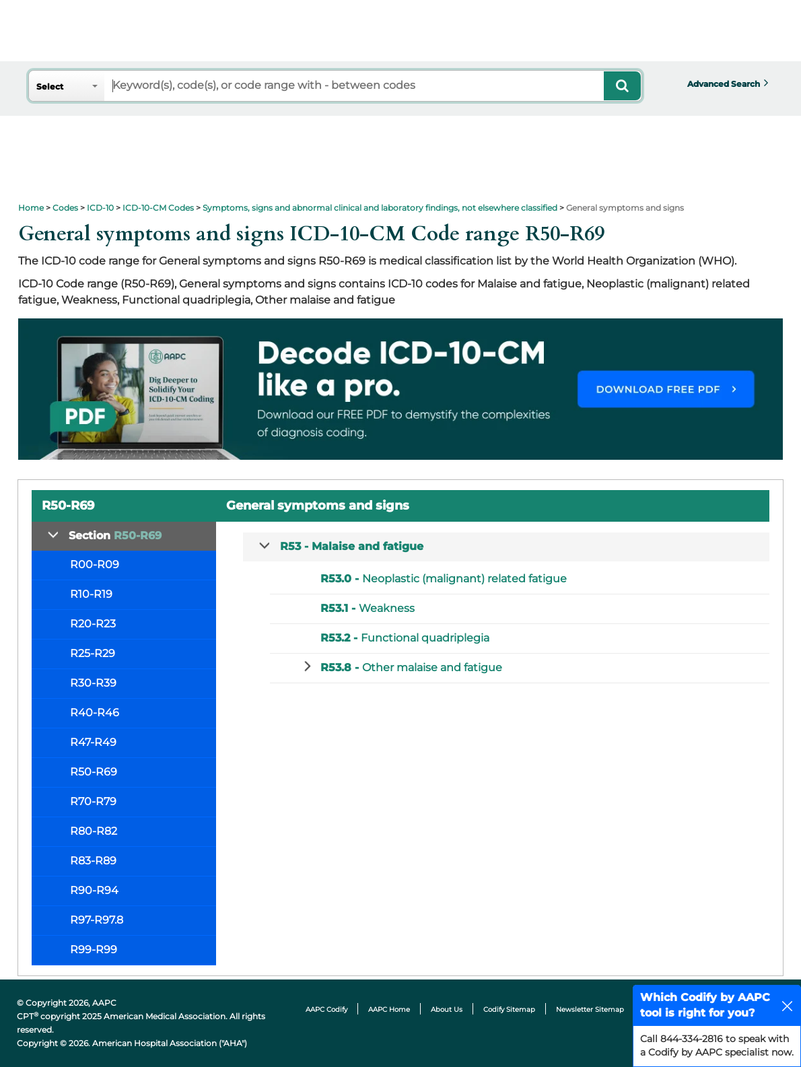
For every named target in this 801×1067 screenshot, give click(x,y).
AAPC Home (389, 1009)
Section (115, 535)
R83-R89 (93, 860)
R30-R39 (93, 683)
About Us (446, 1009)
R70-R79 (93, 801)
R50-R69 (93, 771)
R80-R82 (93, 831)
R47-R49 (93, 742)
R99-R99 (93, 949)
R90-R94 (94, 890)
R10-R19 (91, 594)
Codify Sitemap (509, 1009)
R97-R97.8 (96, 920)
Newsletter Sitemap (590, 1009)
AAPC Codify (326, 1009)
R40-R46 (94, 712)
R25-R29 (92, 653)
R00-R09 (94, 564)
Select (49, 86)
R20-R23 (93, 623)
